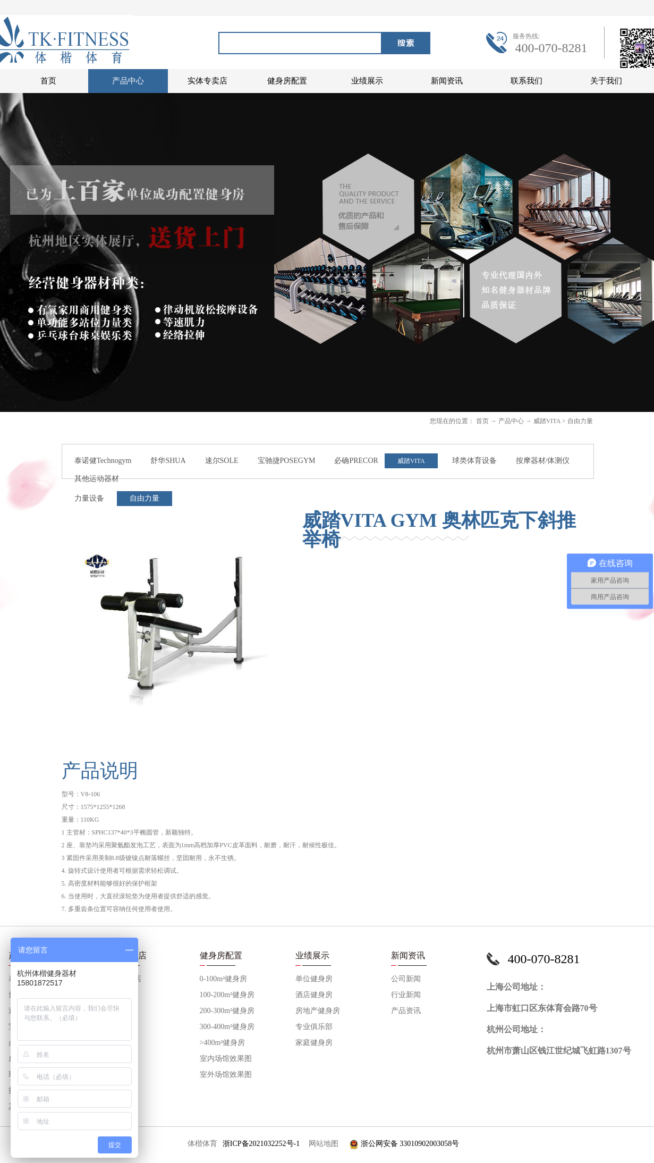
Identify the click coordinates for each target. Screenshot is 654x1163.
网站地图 (321, 1144)
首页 (48, 81)
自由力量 (580, 421)
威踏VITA (546, 421)
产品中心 (511, 421)
